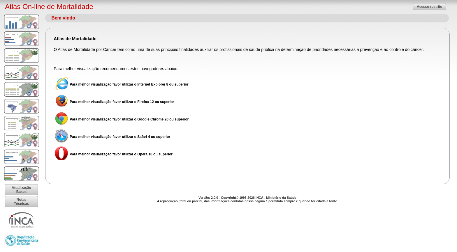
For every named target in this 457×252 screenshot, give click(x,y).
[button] (429, 6)
